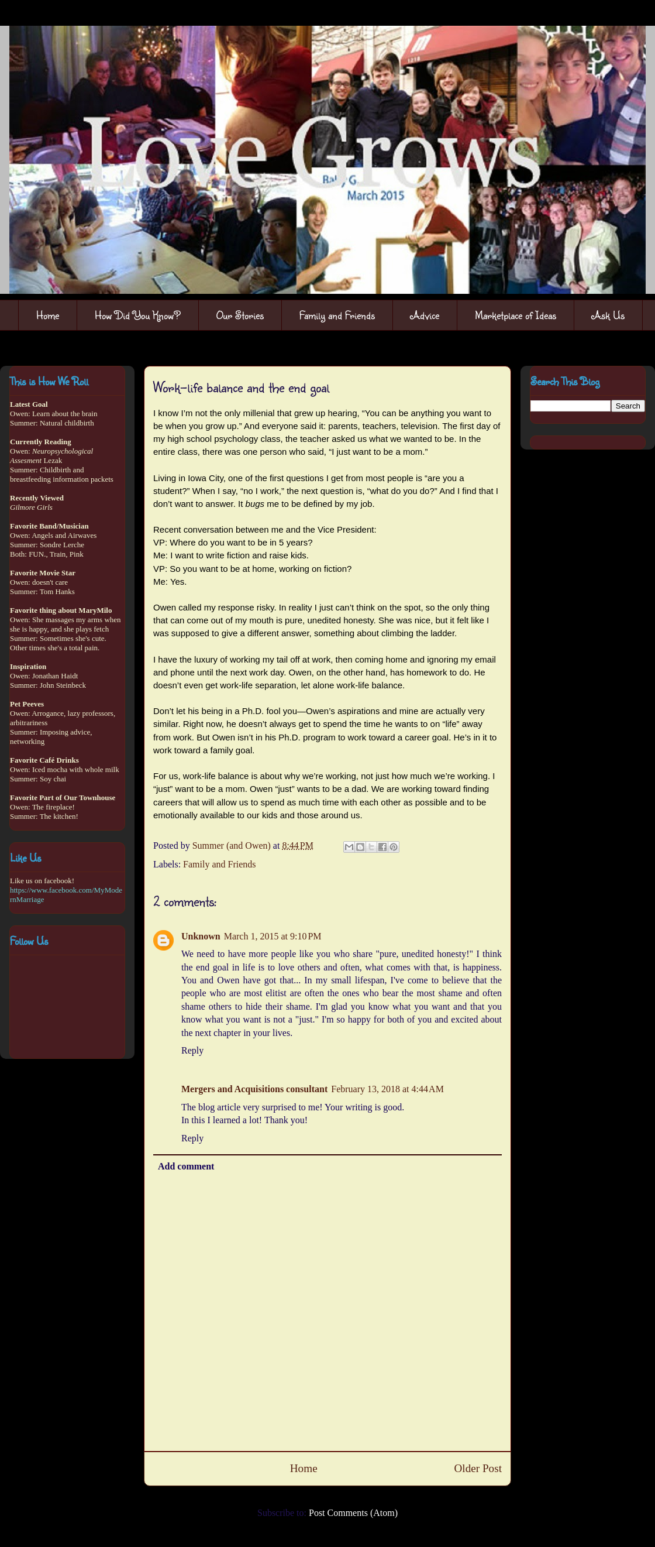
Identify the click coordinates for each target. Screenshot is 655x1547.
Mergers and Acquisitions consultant (254, 1089)
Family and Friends (337, 315)
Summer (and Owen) (232, 845)
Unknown (200, 936)
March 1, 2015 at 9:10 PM (273, 936)
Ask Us (608, 315)
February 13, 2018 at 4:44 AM (387, 1089)
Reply (192, 1050)
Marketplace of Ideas (515, 315)
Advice (425, 315)
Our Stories (240, 315)
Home (47, 315)
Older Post (478, 1468)
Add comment (186, 1166)
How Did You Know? (138, 315)
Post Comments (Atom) (353, 1513)
